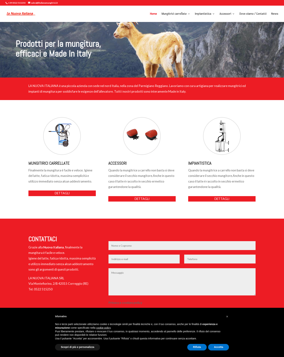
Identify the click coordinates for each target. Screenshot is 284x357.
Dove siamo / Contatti (252, 14)
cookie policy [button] (103, 327)
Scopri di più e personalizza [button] (77, 347)
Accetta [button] (218, 347)
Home (153, 14)
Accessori (225, 14)
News (274, 14)
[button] (227, 316)
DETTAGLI (62, 193)
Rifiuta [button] (197, 347)
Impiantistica (203, 14)
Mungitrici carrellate (174, 14)
